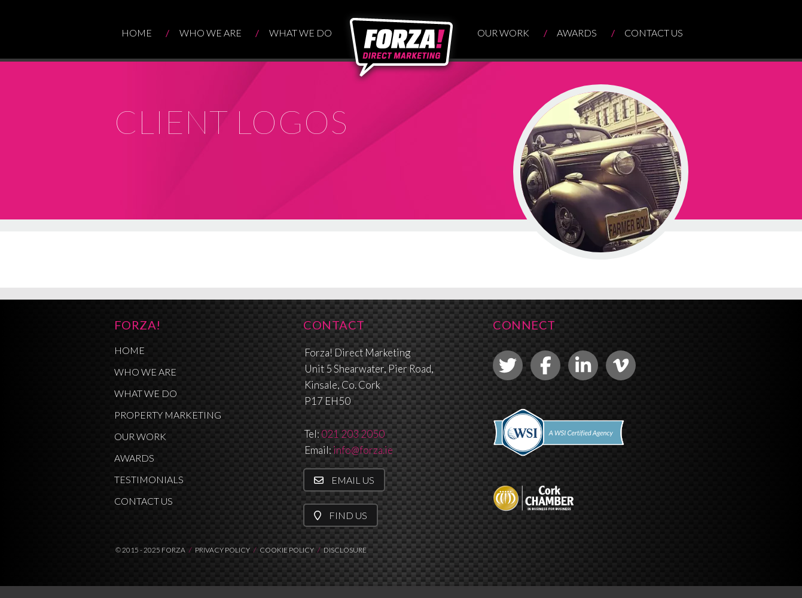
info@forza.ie (363, 450)
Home (136, 32)
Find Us (340, 515)
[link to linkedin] (583, 365)
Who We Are (210, 32)
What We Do (300, 32)
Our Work (503, 32)
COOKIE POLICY (287, 549)
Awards (577, 32)
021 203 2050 (353, 434)
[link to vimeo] (621, 365)
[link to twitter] (508, 365)
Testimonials (149, 479)
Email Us (344, 480)
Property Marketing (167, 414)
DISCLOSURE (345, 549)
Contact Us (653, 32)
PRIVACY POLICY (222, 549)
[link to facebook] (545, 365)
